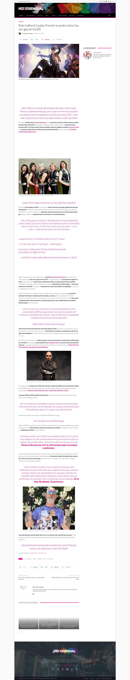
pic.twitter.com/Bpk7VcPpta (32, 252)
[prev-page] (20, 632)
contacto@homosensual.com (68, 665)
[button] (109, 15)
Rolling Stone (33, 553)
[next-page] (22, 632)
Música (21, 21)
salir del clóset (74, 127)
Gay (49, 621)
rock (44, 558)
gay (24, 558)
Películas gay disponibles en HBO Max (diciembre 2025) (28, 626)
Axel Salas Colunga (28, 33)
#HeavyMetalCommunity (53, 249)
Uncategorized (97, 52)
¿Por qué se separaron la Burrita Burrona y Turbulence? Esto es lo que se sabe (102, 56)
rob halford (39, 558)
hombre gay (42, 122)
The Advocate (42, 553)
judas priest (29, 558)
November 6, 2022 (68, 257)
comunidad (53, 342)
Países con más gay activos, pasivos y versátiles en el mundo (49, 625)
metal (34, 558)
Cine (28, 623)
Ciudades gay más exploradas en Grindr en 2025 (69, 626)
